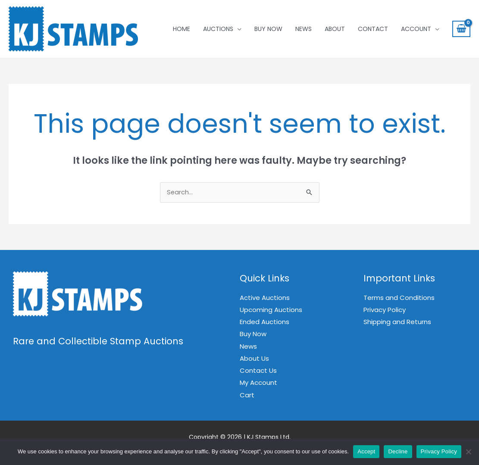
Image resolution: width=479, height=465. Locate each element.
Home (181, 29)
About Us (254, 358)
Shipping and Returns (397, 322)
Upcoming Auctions (271, 310)
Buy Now (268, 29)
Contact (373, 29)
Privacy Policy (384, 310)
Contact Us (258, 370)
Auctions (218, 29)
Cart (247, 394)
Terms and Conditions (399, 298)
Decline (397, 451)
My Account (258, 382)
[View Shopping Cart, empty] (461, 29)
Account (416, 29)
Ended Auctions (264, 322)
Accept (366, 451)
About (335, 29)
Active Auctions (265, 298)
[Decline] (468, 451)
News (303, 29)
